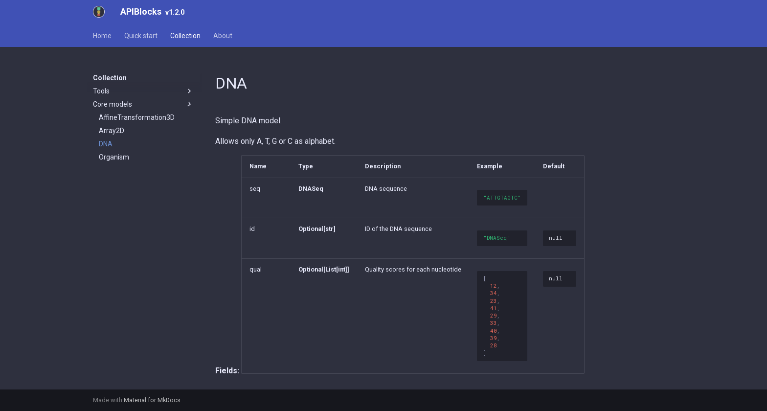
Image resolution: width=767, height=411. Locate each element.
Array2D (111, 131)
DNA (106, 144)
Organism (114, 157)
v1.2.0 (174, 12)
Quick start (141, 36)
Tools (143, 91)
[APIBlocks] (99, 12)
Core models (143, 104)
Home (102, 36)
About (222, 36)
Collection (185, 36)
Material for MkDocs (152, 400)
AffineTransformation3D (137, 117)
